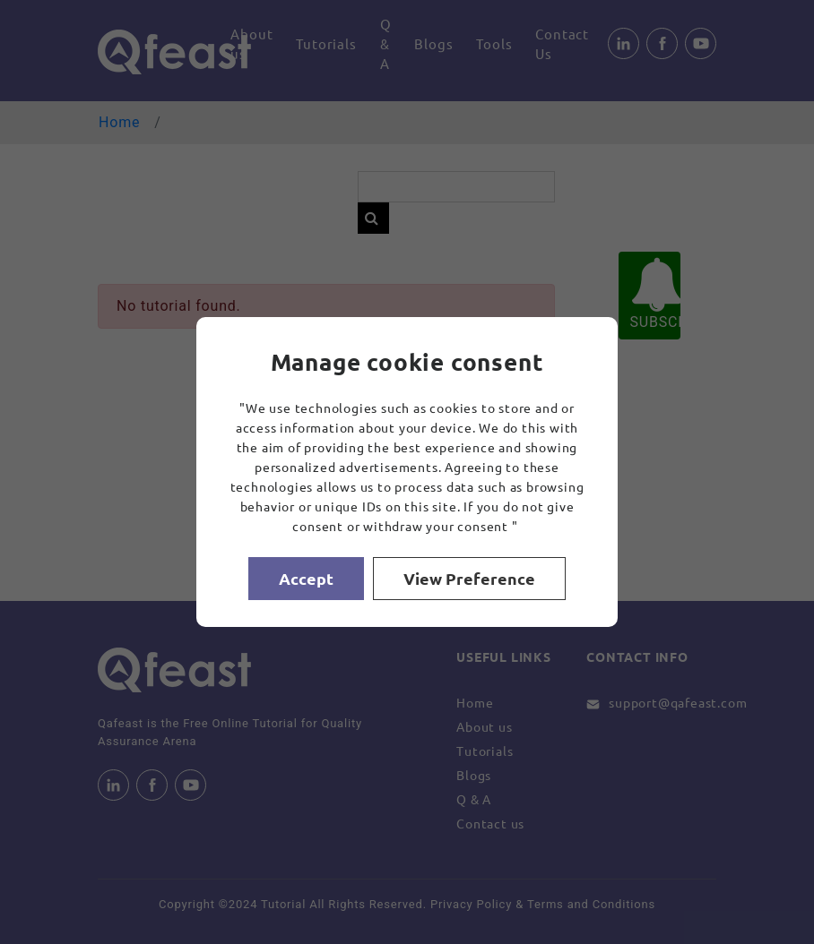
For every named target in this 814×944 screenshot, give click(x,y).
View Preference (469, 578)
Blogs (433, 43)
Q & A (386, 43)
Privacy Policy (471, 904)
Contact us (490, 823)
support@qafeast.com (678, 702)
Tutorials (326, 43)
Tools (494, 43)
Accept (306, 578)
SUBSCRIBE (655, 294)
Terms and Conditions (591, 904)
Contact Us (562, 43)
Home (119, 122)
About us (251, 43)
